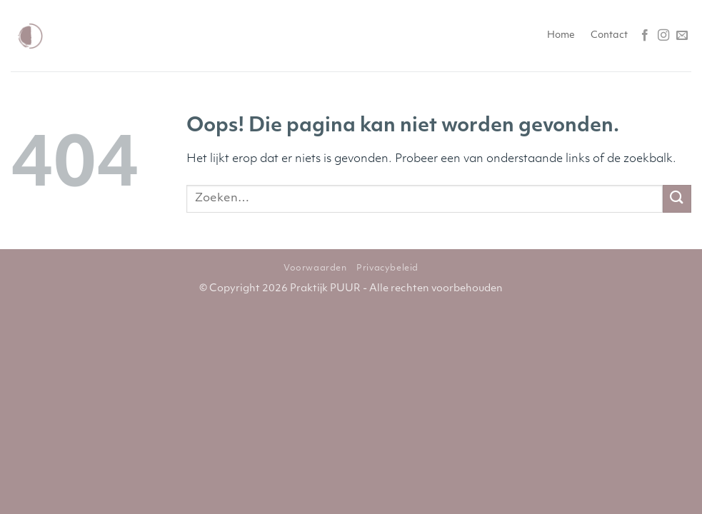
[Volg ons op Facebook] (645, 35)
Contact (609, 35)
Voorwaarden (315, 268)
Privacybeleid (387, 268)
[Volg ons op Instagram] (663, 35)
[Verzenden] (677, 199)
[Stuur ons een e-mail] (682, 35)
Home (561, 35)
